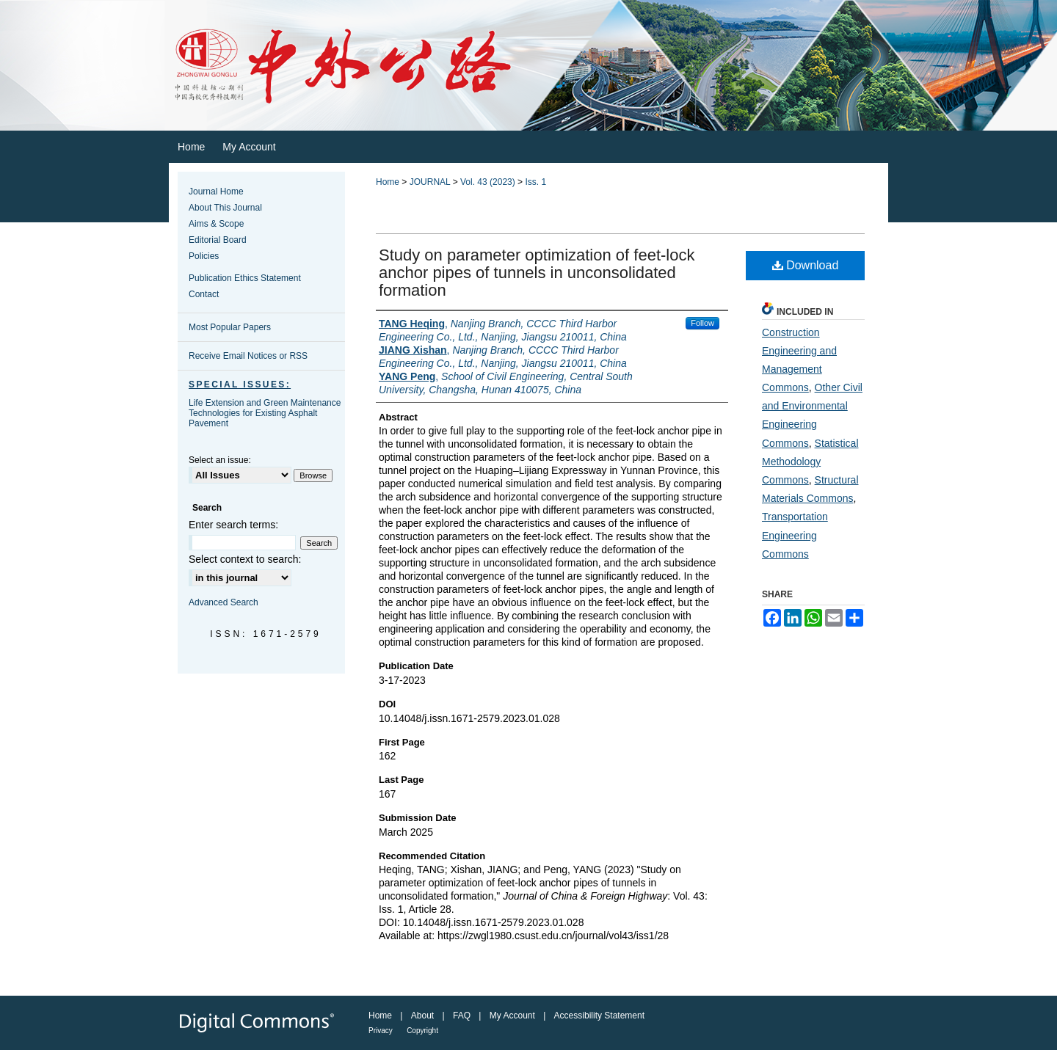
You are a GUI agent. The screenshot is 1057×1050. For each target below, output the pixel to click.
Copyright (422, 1031)
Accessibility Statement (599, 1015)
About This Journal (225, 208)
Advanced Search (223, 602)
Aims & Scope (216, 224)
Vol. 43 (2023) (487, 182)
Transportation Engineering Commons (795, 535)
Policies (204, 256)
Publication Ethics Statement (245, 278)
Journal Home (216, 191)
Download (805, 265)
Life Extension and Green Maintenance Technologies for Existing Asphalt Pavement (265, 413)
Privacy (380, 1031)
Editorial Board (218, 240)
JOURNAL (430, 182)
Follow (702, 322)
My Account (512, 1015)
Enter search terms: (233, 525)
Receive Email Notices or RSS (248, 356)
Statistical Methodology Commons (810, 461)
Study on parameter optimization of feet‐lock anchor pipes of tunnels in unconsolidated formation (536, 272)
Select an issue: (220, 460)
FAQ (462, 1015)
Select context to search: (245, 559)
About (422, 1015)
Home (387, 182)
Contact (204, 294)
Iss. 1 (535, 182)
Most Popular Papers (230, 327)
